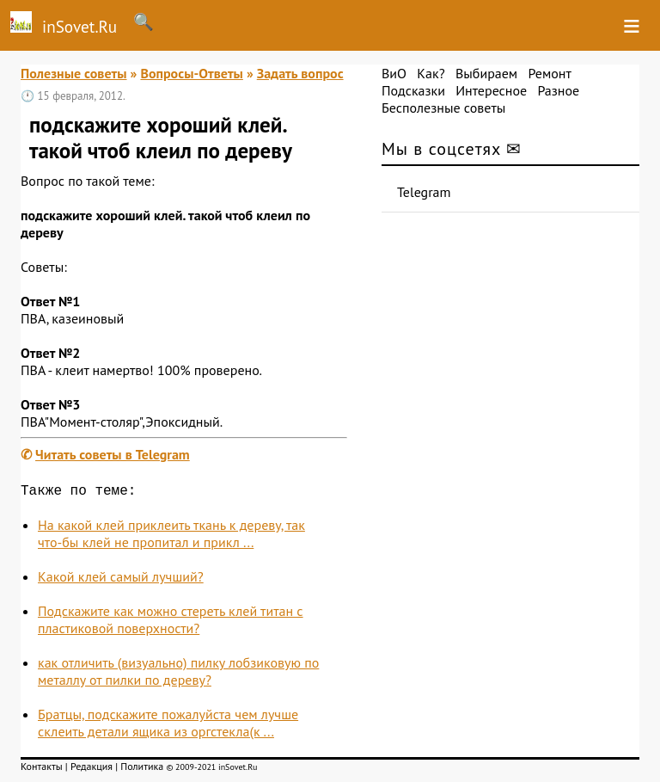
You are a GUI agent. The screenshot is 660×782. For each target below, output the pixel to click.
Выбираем (486, 73)
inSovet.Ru (58, 24)
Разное (558, 90)
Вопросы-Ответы (191, 73)
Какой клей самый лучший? (121, 579)
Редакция (91, 769)
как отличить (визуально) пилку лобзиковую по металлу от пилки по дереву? (178, 674)
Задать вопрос (300, 73)
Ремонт (549, 73)
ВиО (394, 73)
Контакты (42, 769)
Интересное (491, 90)
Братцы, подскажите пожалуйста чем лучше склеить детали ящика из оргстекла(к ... (168, 726)
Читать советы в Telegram (112, 454)
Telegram (424, 191)
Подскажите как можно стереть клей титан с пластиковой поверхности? (170, 623)
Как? (430, 73)
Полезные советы (74, 73)
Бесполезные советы (443, 107)
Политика (141, 769)
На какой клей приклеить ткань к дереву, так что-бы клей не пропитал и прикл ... (171, 537)
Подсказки (413, 90)
